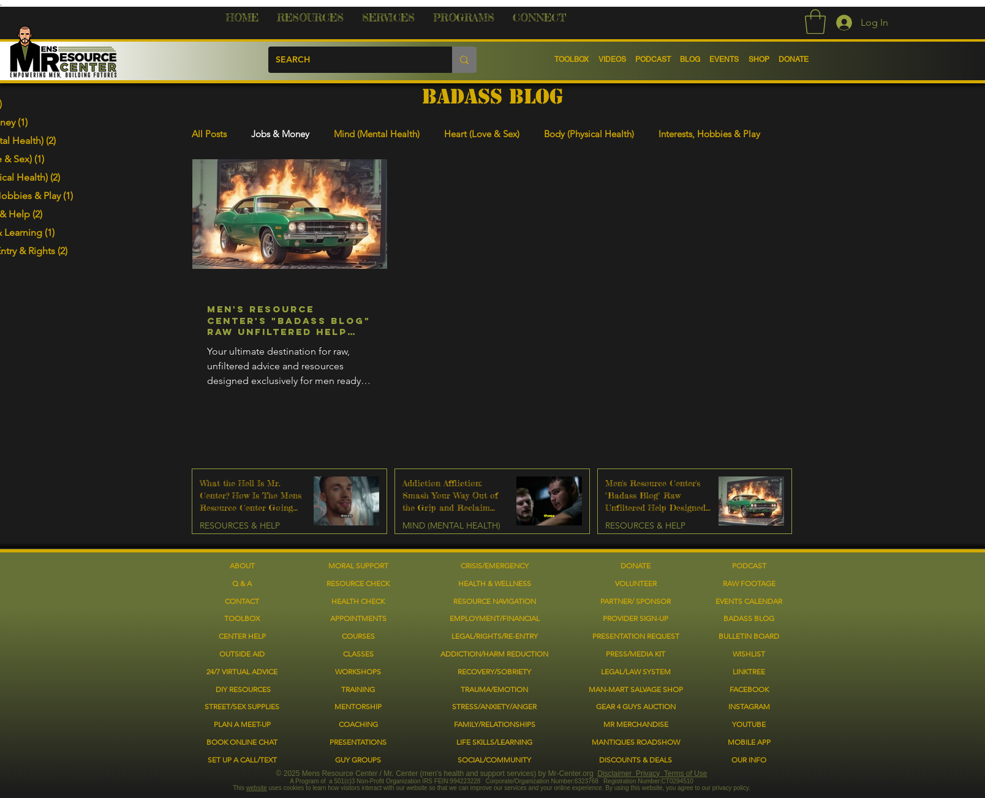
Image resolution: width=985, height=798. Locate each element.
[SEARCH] (351, 60)
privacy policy (730, 788)
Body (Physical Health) (589, 134)
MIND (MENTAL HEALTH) (451, 526)
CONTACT (242, 601)
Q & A (242, 583)
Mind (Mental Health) (377, 134)
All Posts (209, 134)
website (256, 788)
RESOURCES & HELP (249, 290)
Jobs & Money (280, 134)
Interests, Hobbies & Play (709, 134)
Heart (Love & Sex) (481, 134)
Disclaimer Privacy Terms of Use (652, 773)
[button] (310, 22)
